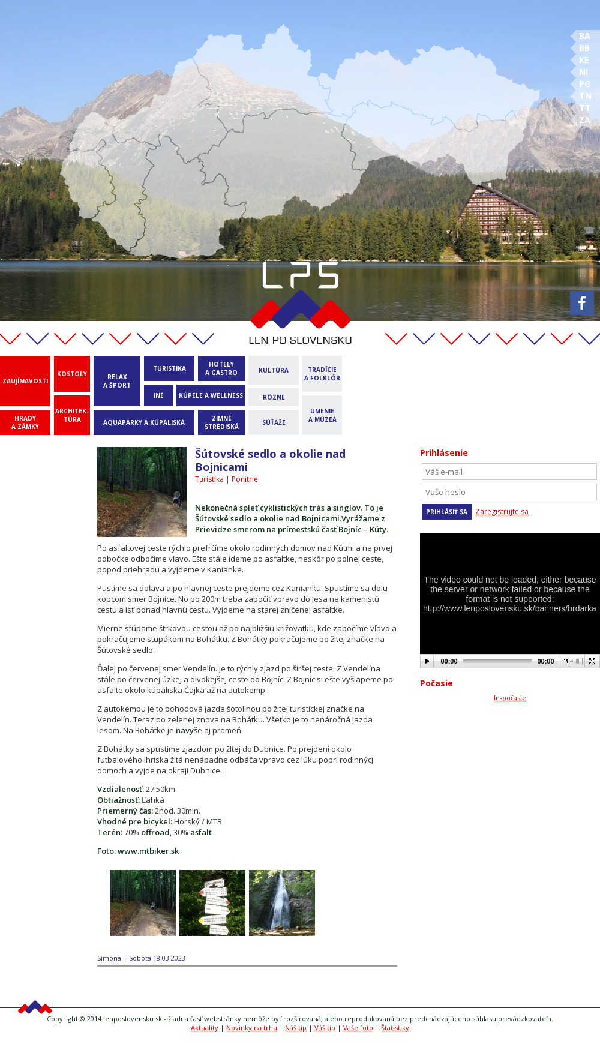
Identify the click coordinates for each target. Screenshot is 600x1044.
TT (585, 107)
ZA (584, 119)
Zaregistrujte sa (502, 511)
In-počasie (510, 697)
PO (585, 83)
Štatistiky (395, 1027)
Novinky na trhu (251, 1027)
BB (584, 47)
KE (584, 59)
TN (585, 95)
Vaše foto (358, 1027)
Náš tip (296, 1027)
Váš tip (324, 1027)
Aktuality (204, 1027)
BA (584, 35)
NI (583, 71)
